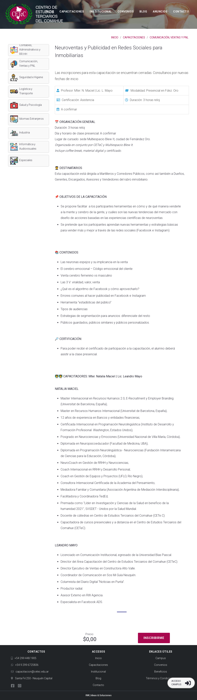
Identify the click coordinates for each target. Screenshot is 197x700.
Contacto (181, 11)
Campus (160, 658)
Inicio (49, 11)
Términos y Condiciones (160, 678)
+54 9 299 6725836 (24, 664)
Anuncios (160, 11)
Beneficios (160, 671)
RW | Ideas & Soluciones (99, 695)
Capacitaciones (71, 11)
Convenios (126, 11)
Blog (143, 11)
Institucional (101, 11)
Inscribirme (154, 638)
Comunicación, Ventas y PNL (169, 37)
